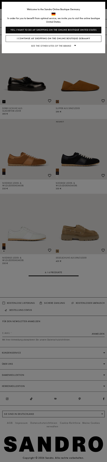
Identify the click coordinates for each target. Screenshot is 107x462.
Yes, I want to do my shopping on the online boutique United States (54, 30)
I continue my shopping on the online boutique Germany (53, 38)
